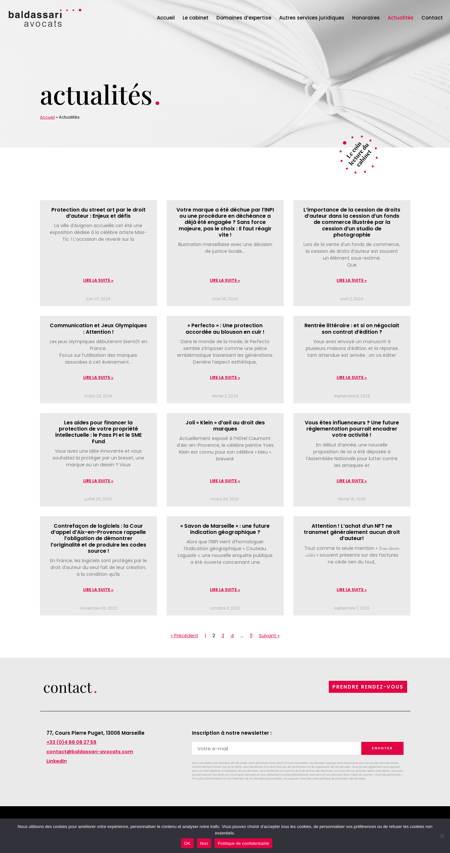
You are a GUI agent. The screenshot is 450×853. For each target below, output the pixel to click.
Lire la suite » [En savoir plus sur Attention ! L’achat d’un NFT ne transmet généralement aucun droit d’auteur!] (352, 591)
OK (187, 843)
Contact (432, 17)
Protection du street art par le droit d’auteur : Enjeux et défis (98, 213)
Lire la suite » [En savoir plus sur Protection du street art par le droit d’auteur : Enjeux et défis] (98, 280)
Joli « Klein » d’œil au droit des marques (225, 426)
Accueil (166, 17)
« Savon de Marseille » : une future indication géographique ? (225, 530)
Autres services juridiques (311, 17)
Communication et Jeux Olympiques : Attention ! (98, 329)
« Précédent (183, 636)
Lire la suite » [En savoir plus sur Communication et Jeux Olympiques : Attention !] (98, 378)
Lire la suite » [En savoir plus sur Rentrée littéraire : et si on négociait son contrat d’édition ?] (352, 378)
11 (251, 636)
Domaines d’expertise (243, 17)
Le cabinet (196, 17)
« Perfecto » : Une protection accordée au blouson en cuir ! (225, 329)
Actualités (401, 17)
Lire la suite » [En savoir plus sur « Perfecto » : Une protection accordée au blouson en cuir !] (225, 378)
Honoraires (366, 17)
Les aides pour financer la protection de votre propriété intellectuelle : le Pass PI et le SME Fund (98, 433)
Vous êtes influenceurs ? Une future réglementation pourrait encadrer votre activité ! (352, 429)
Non (204, 843)
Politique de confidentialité (243, 843)
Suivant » (270, 636)
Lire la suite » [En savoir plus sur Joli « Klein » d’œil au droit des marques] (225, 482)
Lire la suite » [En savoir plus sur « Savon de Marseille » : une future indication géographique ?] (225, 591)
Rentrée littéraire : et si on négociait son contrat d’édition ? (351, 329)
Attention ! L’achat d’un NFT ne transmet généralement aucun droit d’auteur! (352, 533)
